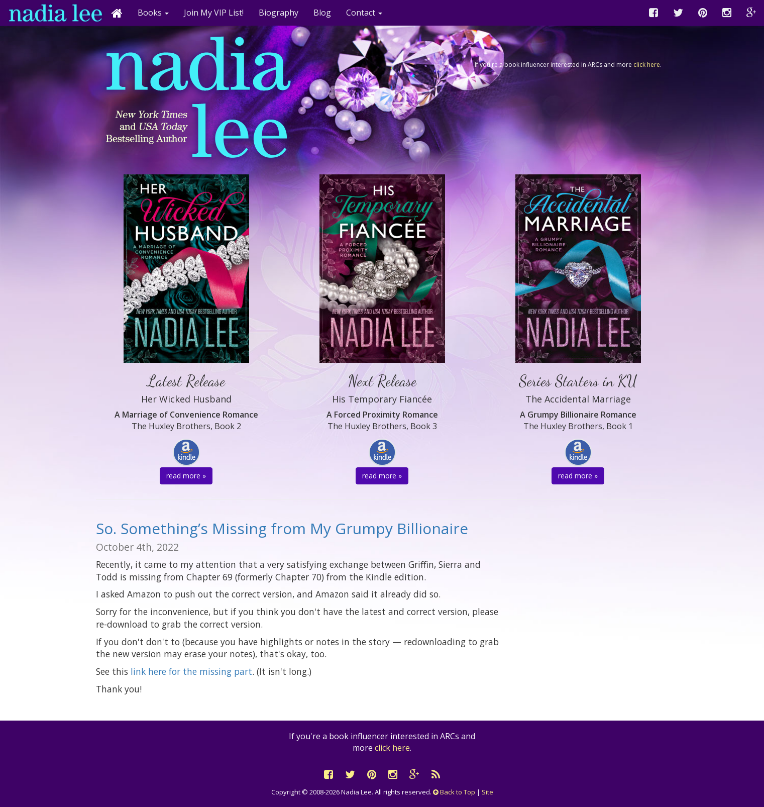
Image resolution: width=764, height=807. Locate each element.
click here (646, 64)
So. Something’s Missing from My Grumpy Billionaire (282, 528)
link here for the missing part (191, 671)
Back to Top (454, 791)
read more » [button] (186, 475)
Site (487, 791)
